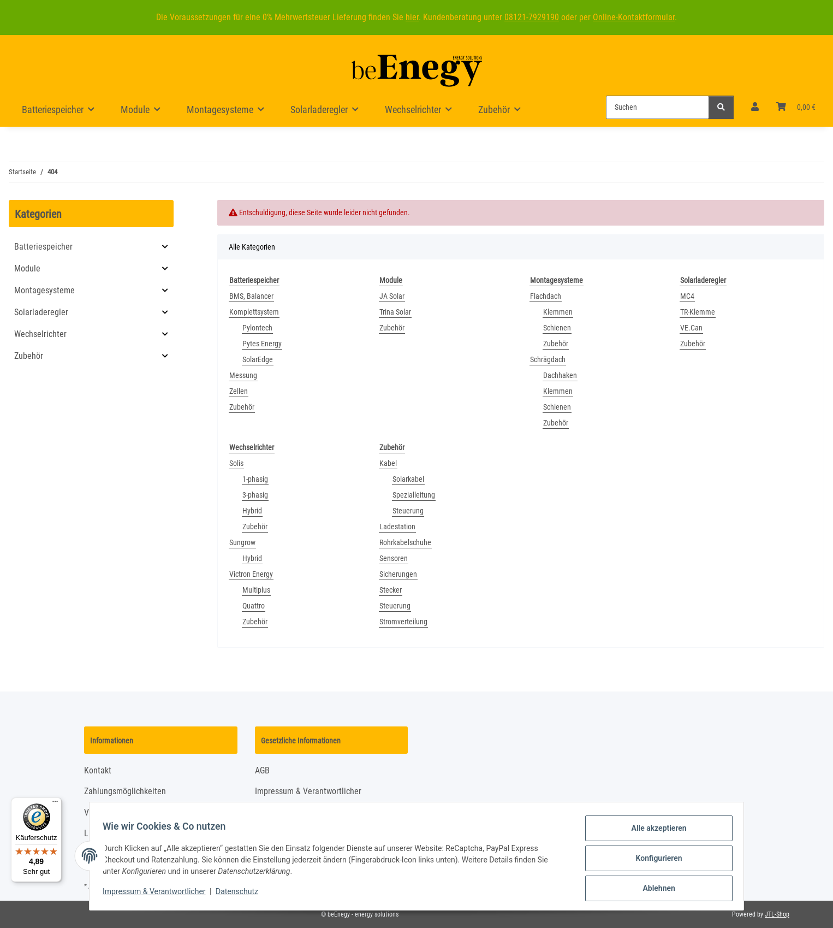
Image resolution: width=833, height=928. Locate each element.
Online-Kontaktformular (634, 17)
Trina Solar (395, 312)
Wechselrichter (40, 334)
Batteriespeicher (43, 246)
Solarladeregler (41, 312)
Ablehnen (654, 889)
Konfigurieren (654, 860)
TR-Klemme (697, 312)
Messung (243, 375)
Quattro (253, 605)
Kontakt (97, 770)
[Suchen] (657, 107)
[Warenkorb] (795, 107)
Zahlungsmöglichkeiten (125, 791)
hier (412, 17)
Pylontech (257, 327)
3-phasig (255, 494)
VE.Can (691, 327)
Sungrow (242, 542)
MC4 (687, 296)
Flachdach (545, 296)
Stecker (390, 590)
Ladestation (397, 526)
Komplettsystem (254, 312)
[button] (754, 107)
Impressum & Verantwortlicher (158, 894)
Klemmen (558, 312)
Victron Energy (251, 574)
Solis (236, 463)
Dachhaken (560, 375)
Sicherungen (398, 574)
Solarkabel (408, 479)
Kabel (388, 463)
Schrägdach (548, 359)
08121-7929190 (531, 17)
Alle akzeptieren (654, 832)
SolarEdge (257, 359)
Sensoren (393, 558)
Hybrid (252, 510)
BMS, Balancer (251, 296)
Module (27, 268)
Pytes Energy (262, 343)
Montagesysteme (44, 290)
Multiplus (256, 590)
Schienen (557, 327)
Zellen (238, 391)
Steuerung (408, 510)
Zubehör (241, 407)
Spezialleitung (413, 494)
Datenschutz (241, 894)
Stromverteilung (403, 621)
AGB (262, 770)
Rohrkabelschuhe (405, 542)
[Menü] (55, 804)
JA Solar (391, 296)
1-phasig (255, 479)
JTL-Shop (777, 914)
